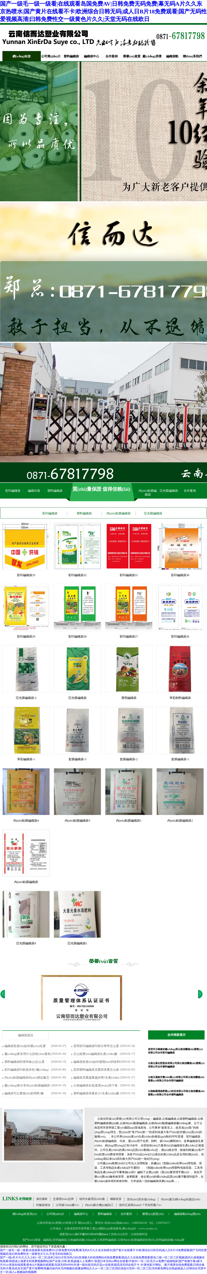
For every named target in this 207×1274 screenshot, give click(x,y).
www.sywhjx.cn (148, 1228)
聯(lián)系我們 (192, 56)
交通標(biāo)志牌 (63, 1198)
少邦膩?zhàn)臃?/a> (68, 1205)
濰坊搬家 (42, 1198)
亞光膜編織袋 (169, 490)
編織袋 (47, 1239)
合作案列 (126, 1213)
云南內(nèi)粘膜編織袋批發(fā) (136, 1239)
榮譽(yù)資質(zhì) (153, 1213)
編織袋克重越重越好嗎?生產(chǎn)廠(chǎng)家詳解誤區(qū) (96, 1078)
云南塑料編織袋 (107, 1239)
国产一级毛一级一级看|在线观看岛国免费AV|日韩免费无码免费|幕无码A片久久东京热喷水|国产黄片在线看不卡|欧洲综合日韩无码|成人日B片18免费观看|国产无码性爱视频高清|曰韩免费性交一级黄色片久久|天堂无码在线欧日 (103, 11)
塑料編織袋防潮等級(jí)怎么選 (24, 1061)
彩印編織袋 (12, 490)
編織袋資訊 (25, 1035)
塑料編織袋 (71, 56)
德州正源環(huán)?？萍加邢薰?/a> (140, 1205)
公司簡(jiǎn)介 (51, 56)
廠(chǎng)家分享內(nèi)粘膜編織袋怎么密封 (27, 1086)
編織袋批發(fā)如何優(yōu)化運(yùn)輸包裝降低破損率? (25, 1046)
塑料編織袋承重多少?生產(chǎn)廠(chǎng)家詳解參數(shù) (96, 1094)
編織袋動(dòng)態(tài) (187, 1213)
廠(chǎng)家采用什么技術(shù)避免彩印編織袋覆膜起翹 (27, 1054)
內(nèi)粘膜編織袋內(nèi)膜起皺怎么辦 (26, 1078)
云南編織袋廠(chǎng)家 (81, 1239)
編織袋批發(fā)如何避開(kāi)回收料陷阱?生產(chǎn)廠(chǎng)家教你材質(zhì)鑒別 (96, 1062)
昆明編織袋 (60, 1239)
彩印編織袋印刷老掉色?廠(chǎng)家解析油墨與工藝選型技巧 (26, 1070)
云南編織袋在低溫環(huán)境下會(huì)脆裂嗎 (95, 1086)
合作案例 (112, 56)
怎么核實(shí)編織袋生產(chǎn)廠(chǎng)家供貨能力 (95, 1054)
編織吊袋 (34, 490)
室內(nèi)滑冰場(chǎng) (141, 1199)
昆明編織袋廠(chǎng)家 (170, 1239)
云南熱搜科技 (139, 1234)
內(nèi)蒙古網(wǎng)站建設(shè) (180, 1199)
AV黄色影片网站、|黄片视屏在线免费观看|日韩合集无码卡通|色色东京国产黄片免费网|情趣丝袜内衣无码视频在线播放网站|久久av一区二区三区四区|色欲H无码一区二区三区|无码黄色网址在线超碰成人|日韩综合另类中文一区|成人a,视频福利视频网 (103, 1268)
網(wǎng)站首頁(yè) (25, 1213)
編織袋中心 (91, 56)
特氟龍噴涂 (43, 1205)
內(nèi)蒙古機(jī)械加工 (99, 1205)
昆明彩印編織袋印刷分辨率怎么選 (96, 1046)
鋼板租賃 (115, 1198)
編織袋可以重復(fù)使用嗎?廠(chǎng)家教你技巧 (24, 1094)
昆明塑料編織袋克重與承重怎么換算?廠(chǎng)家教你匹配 (96, 1070)
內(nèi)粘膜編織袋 (147, 492)
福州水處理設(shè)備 (92, 1198)
